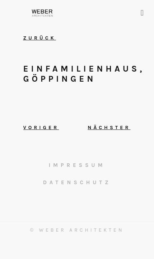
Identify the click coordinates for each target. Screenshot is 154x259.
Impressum (77, 165)
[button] (142, 12)
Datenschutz (77, 182)
